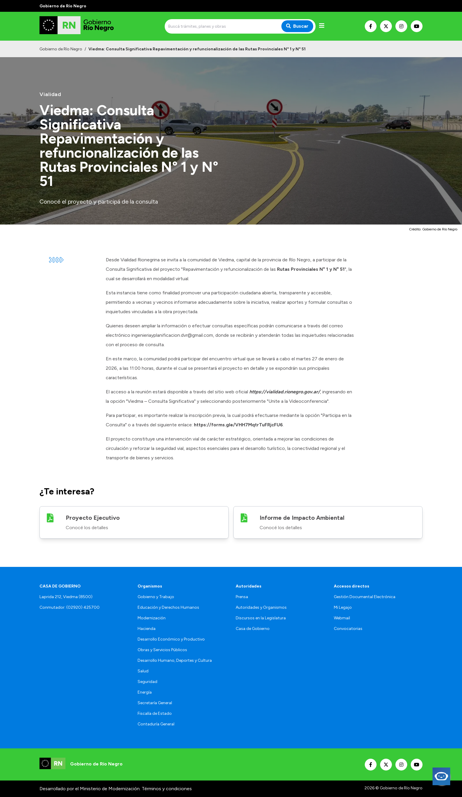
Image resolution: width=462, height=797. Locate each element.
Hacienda (147, 628)
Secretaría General (155, 702)
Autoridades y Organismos (261, 607)
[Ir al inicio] (81, 26)
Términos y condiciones (167, 788)
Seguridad (147, 681)
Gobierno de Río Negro (60, 49)
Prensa (242, 596)
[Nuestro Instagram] (401, 26)
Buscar (297, 26)
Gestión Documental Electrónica (364, 596)
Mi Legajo (343, 607)
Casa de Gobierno (253, 628)
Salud (143, 671)
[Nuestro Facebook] (371, 26)
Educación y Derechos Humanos (168, 607)
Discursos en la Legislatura (261, 618)
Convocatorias (348, 628)
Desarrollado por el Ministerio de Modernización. (90, 788)
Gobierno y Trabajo (156, 596)
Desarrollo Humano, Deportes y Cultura (175, 660)
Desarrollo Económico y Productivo (171, 639)
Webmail (342, 618)
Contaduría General (156, 724)
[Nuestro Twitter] (386, 26)
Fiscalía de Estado (155, 713)
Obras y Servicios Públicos (162, 649)
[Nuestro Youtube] (417, 26)
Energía (145, 692)
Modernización (152, 618)
